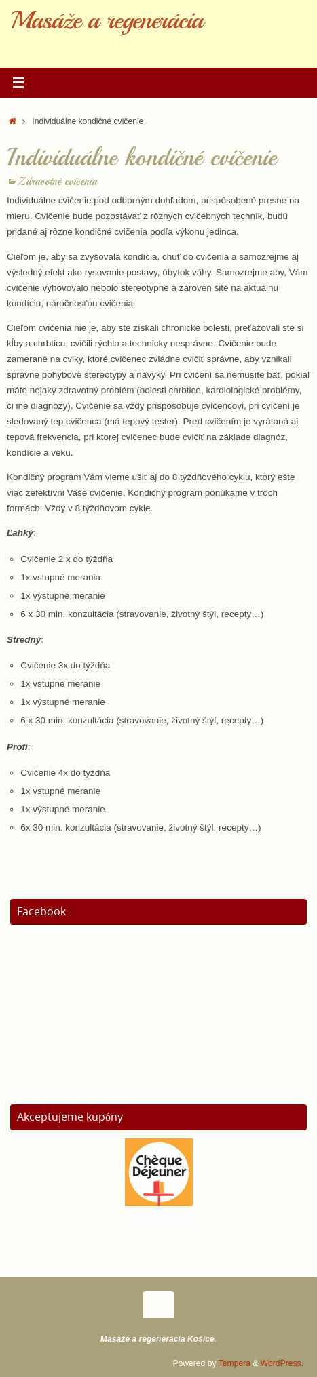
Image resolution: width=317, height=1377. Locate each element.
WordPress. (282, 1363)
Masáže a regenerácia (106, 20)
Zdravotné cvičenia (57, 181)
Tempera (234, 1363)
